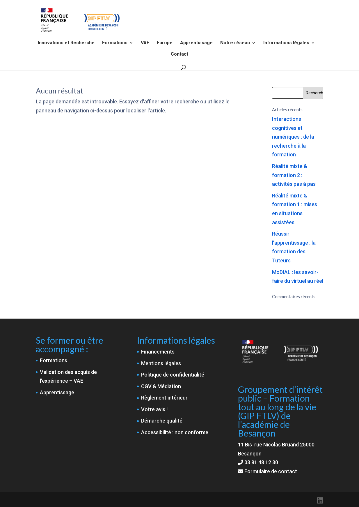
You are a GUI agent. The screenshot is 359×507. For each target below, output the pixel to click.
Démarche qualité (161, 421)
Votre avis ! (154, 409)
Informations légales (286, 43)
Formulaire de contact (267, 471)
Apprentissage (196, 43)
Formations (114, 43)
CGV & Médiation (161, 386)
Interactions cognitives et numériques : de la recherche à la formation (293, 137)
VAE (145, 43)
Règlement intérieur (164, 398)
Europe (165, 43)
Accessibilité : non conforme (174, 432)
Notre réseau (235, 43)
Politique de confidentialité (172, 375)
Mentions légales (161, 363)
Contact (179, 54)
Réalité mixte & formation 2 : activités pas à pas (294, 175)
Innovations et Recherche (66, 43)
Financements (158, 352)
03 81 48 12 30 (261, 462)
